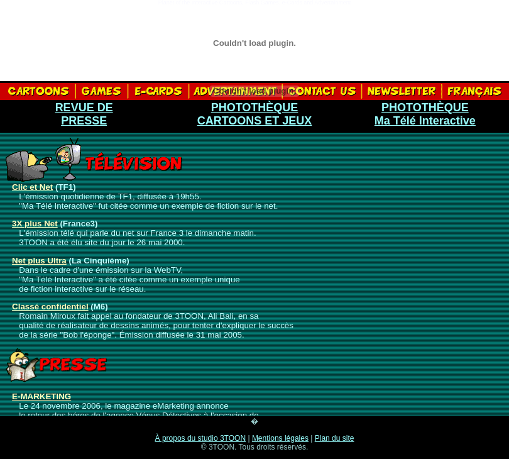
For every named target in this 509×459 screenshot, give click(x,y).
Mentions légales (280, 438)
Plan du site (334, 438)
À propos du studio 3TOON (200, 438)
